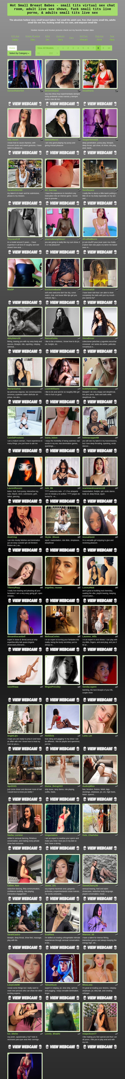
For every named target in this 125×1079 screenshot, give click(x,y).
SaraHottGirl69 (14, 178)
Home (12, 48)
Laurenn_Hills (89, 591)
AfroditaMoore (89, 224)
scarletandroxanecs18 (93, 454)
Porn (71, 38)
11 (38, 53)
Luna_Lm (87, 682)
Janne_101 (50, 821)
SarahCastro (13, 866)
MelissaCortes (52, 591)
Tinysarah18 (13, 224)
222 (51, 53)
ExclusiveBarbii (53, 270)
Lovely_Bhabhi (52, 957)
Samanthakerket (15, 87)
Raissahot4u (51, 315)
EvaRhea (49, 866)
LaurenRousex (14, 454)
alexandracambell (16, 591)
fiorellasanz (88, 178)
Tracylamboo (14, 1004)
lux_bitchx (12, 957)
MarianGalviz (14, 362)
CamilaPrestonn (15, 407)
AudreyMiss (88, 729)
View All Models (46, 48)
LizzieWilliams (52, 362)
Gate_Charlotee (90, 774)
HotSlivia (49, 682)
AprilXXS (12, 729)
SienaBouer (88, 315)
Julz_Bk (49, 454)
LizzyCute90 (13, 912)
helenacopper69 (90, 407)
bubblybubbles (90, 362)
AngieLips (12, 682)
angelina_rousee (53, 545)
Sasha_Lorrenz (15, 774)
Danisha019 (88, 270)
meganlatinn (51, 774)
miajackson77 (89, 957)
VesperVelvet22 (90, 132)
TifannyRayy (13, 545)
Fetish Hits (60, 1075)
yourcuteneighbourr (55, 224)
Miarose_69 (88, 866)
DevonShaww (52, 87)
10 (109, 48)
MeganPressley (53, 637)
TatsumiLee (51, 912)
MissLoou (87, 912)
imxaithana (88, 87)
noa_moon (12, 132)
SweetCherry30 (90, 821)
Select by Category (19, 53)
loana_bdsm (51, 407)
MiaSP (10, 270)
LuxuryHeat (88, 545)
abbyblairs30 (14, 315)
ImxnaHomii (88, 499)
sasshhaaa (12, 637)
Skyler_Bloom (52, 499)
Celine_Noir (13, 821)
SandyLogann (89, 637)
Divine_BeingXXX (54, 729)
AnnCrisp (12, 499)
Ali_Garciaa (51, 178)
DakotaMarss (51, 132)
